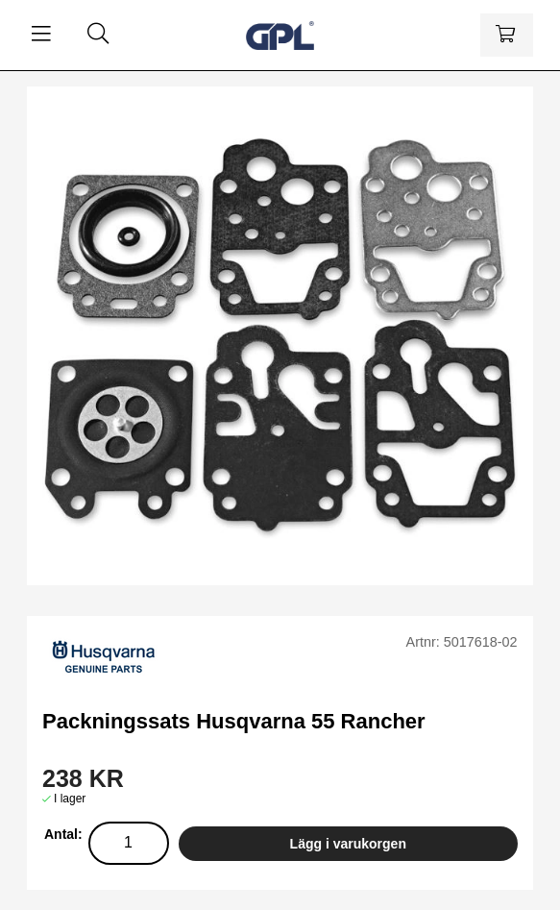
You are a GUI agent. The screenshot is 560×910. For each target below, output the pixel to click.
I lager (69, 798)
